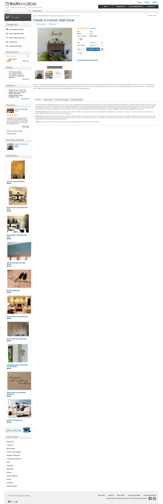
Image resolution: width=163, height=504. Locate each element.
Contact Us (10, 445)
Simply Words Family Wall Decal (17, 316)
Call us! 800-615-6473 (135, 6)
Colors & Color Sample (14, 452)
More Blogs (25, 79)
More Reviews (25, 98)
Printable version (152, 15)
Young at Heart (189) (13, 46)
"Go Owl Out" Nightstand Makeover (16, 76)
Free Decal (10, 465)
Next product (54, 24)
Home (34, 15)
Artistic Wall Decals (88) (15, 33)
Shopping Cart (120, 6)
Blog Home (26, 61)
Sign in (140, 2)
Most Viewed (12, 59)
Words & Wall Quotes (43, 15)
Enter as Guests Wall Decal (16, 181)
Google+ (6, 13)
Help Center (10, 441)
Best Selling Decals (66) (14, 29)
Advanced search (37, 10)
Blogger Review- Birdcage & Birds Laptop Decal (17, 92)
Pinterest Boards (12, 486)
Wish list (155, 2)
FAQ (8, 462)
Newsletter (10, 469)
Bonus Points (11, 448)
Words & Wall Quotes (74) (15, 38)
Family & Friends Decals (56, 15)
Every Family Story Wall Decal (17, 339)
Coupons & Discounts (13, 455)
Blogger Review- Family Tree (17, 90)
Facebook (10, 482)
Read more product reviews (14, 131)
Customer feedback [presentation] (77, 100)
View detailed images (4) (54, 67)
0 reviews (92, 28)
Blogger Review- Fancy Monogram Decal (16, 96)
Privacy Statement (12, 476)
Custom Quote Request (14, 459)
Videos (9, 479)
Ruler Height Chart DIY (16, 74)
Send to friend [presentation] (48, 100)
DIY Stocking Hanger (15, 72)
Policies (9, 472)
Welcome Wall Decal (13, 290)
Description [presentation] (38, 100)
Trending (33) (11, 42)
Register (147, 2)
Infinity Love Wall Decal (14, 420)
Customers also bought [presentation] (61, 100)
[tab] (38, 99)
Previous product (40, 24)
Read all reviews (11, 133)
